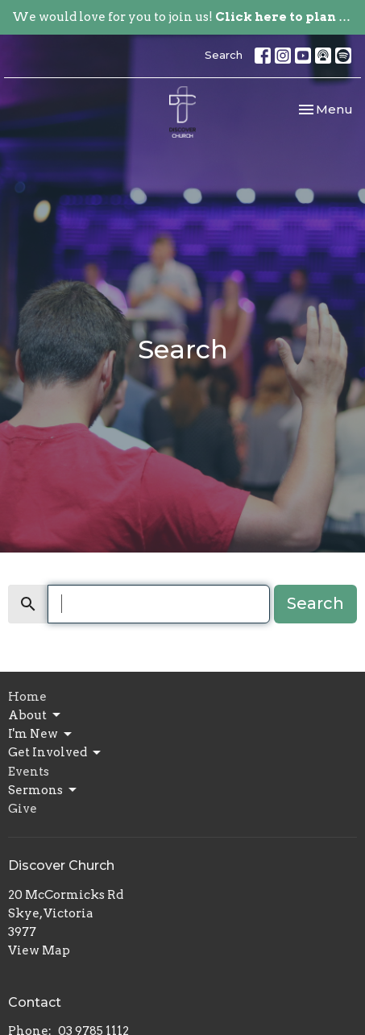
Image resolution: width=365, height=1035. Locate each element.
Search (224, 54)
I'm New (41, 735)
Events (28, 771)
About (35, 715)
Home (27, 696)
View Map (39, 950)
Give (22, 808)
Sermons (43, 790)
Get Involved (55, 753)
